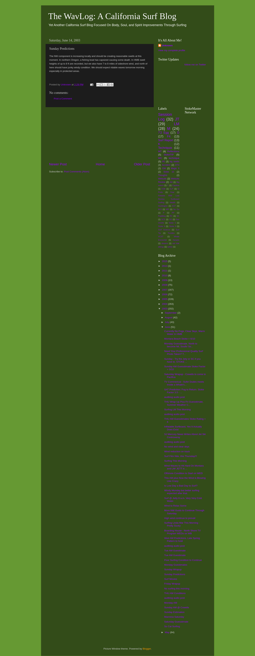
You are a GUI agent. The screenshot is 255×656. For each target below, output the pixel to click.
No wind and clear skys (176, 446)
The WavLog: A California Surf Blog (112, 16)
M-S (160, 209)
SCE (163, 219)
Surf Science (164, 230)
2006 (165, 294)
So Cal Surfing (172, 626)
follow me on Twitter (195, 64)
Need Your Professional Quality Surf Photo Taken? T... (183, 352)
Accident (166, 165)
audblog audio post (174, 397)
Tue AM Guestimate (175, 550)
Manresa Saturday (174, 616)
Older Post (142, 164)
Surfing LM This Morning (177, 409)
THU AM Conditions (175, 593)
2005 (165, 299)
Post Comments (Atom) (76, 171)
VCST (160, 236)
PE (163, 161)
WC (160, 158)
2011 (165, 270)
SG (170, 219)
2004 (165, 304)
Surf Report (165, 140)
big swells (174, 161)
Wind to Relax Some (175, 505)
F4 (168, 136)
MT (160, 151)
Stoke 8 (172, 226)
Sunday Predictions (174, 574)
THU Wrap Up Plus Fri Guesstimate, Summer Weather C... (183, 403)
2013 (165, 266)
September (171, 312)
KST (174, 206)
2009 (165, 280)
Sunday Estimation (174, 612)
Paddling (162, 216)
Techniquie (165, 147)
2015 (165, 261)
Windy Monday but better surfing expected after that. (181, 492)
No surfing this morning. (177, 588)
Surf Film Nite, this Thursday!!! (180, 456)
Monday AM (170, 602)
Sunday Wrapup (173, 569)
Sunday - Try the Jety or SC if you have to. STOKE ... (182, 360)
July (167, 322)
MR (167, 209)
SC (178, 216)
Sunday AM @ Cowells (176, 607)
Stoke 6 (161, 226)
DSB (163, 189)
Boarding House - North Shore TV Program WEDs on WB (182, 532)
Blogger (147, 648)
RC (171, 216)
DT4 (177, 165)
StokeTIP (169, 154)
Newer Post (58, 164)
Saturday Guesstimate (176, 621)
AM (171, 182)
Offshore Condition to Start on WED (183, 473)
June (168, 327)
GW (164, 168)
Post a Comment (63, 98)
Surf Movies (170, 579)
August (169, 317)
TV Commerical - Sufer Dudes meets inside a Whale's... (184, 383)
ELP (171, 189)
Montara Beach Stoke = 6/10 (179, 338)
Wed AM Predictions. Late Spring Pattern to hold (182, 539)
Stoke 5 (172, 223)
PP (173, 213)
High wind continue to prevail (179, 518)
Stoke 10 (168, 172)
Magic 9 (175, 168)
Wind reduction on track (177, 451)
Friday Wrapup (172, 583)
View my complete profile (171, 50)
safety (170, 247)
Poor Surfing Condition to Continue (183, 560)
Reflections (173, 151)
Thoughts (162, 175)
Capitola (175, 185)
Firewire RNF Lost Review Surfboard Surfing (168, 199)
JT (177, 119)
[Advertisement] (100, 134)
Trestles (171, 233)
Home (100, 164)
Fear (172, 192)
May (167, 632)
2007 (165, 289)
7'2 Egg (163, 132)
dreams (164, 243)
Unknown (167, 45)
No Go (176, 209)
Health (172, 202)
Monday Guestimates (175, 564)
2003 (165, 308)
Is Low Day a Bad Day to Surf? (181, 485)
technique (174, 158)
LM (176, 124)
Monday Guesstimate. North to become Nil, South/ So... (180, 345)
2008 (165, 285)
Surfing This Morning (175, 460)
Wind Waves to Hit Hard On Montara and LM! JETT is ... (184, 467)
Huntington (163, 206)
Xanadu (176, 240)
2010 (165, 275)
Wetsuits (162, 178)
